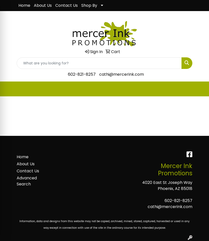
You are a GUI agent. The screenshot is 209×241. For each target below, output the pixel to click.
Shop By (89, 5)
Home (24, 5)
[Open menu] (199, 89)
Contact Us (66, 5)
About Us (43, 5)
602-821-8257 (82, 74)
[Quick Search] (99, 63)
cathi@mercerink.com (121, 74)
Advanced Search (27, 181)
